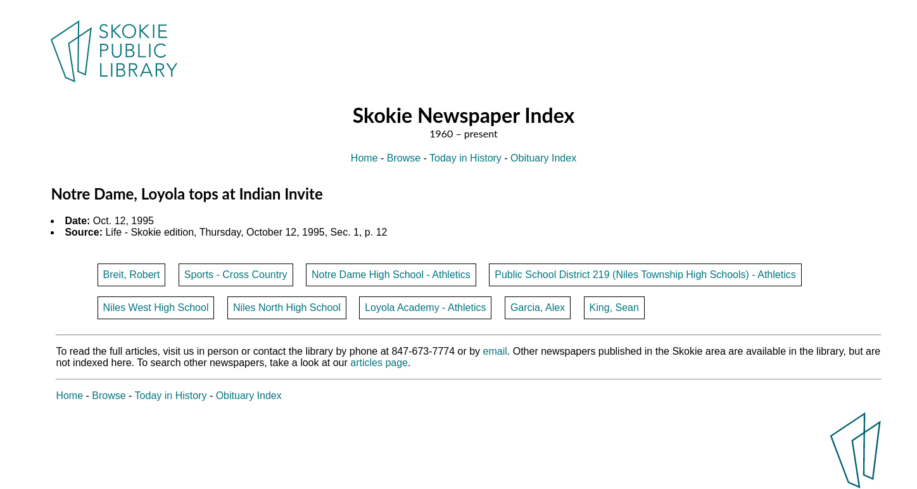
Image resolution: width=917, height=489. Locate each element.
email (495, 351)
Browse (404, 158)
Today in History (465, 158)
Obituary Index (543, 158)
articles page (379, 362)
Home (364, 158)
